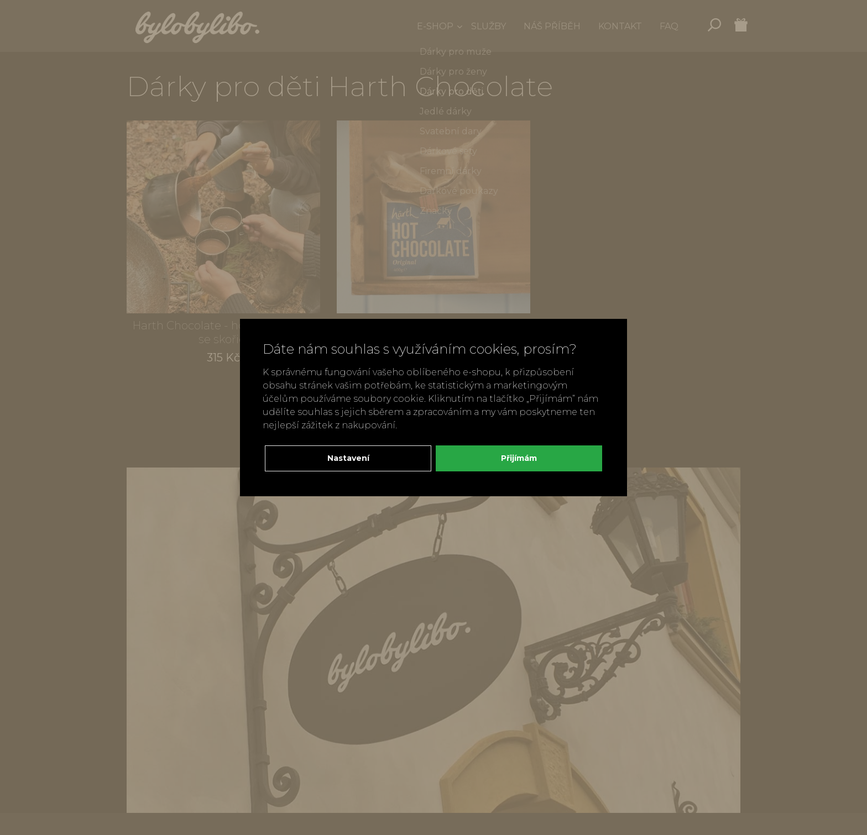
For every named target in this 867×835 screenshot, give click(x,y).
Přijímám (519, 458)
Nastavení (348, 458)
